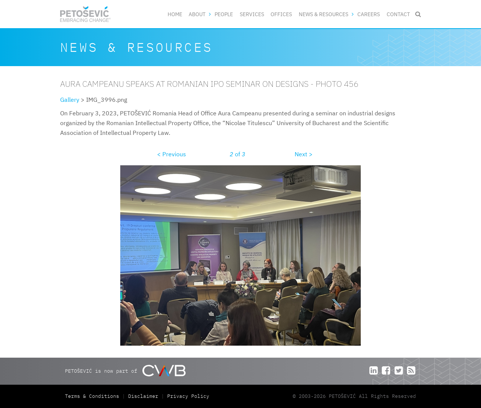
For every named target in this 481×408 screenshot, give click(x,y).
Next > (304, 154)
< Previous (171, 154)
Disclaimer (143, 396)
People (224, 14)
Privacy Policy (188, 396)
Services (252, 14)
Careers (368, 14)
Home (175, 14)
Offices (281, 14)
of (237, 154)
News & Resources (323, 14)
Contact (398, 14)
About (197, 14)
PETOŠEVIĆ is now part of (125, 371)
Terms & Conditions (93, 396)
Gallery (69, 99)
